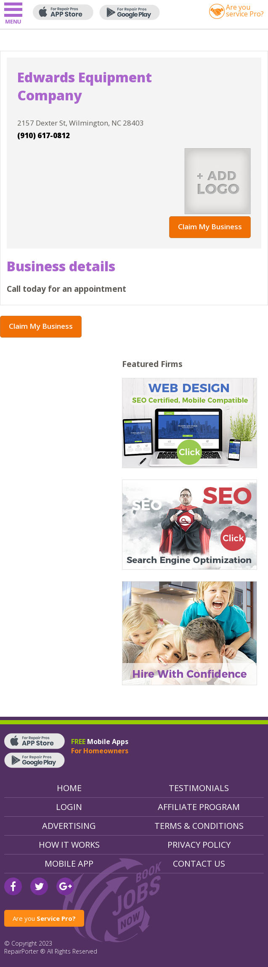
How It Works (69, 844)
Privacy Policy (199, 844)
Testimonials (199, 788)
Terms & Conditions (199, 825)
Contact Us (199, 863)
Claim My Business (210, 226)
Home (69, 788)
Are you (44, 918)
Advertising (69, 825)
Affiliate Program (199, 806)
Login (69, 806)
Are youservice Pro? (245, 10)
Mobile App (69, 863)
